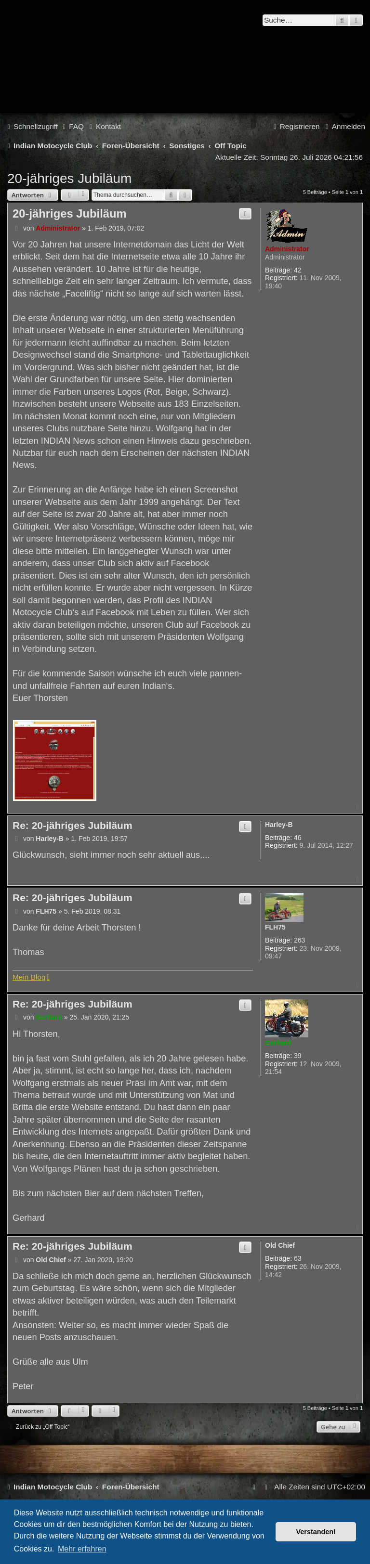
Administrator (287, 249)
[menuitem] (72, 126)
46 (298, 837)
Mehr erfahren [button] (82, 1549)
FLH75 (275, 927)
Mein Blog (29, 977)
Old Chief (280, 1245)
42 (298, 270)
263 (299, 940)
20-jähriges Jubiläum (69, 178)
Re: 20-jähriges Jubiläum (72, 825)
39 (298, 1056)
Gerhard (278, 1043)
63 (298, 1258)
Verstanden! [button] (316, 1532)
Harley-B (279, 824)
